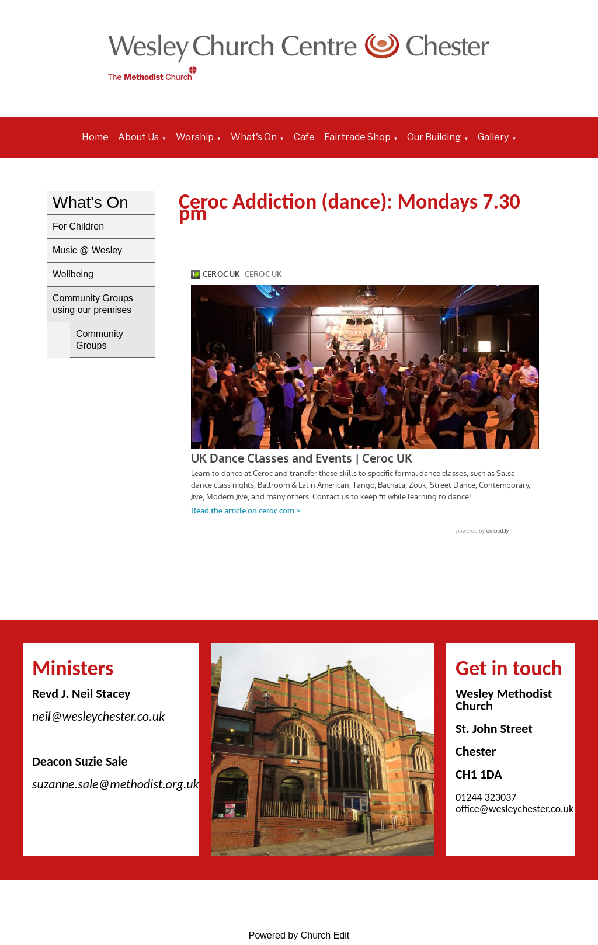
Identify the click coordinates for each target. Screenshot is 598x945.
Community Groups (99, 339)
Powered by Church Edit (299, 935)
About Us (138, 137)
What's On (254, 137)
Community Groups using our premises (93, 304)
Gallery (493, 137)
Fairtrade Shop (357, 137)
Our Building (434, 137)
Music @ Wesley (87, 250)
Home (95, 137)
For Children (78, 226)
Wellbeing (73, 274)
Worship (195, 137)
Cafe (304, 137)
